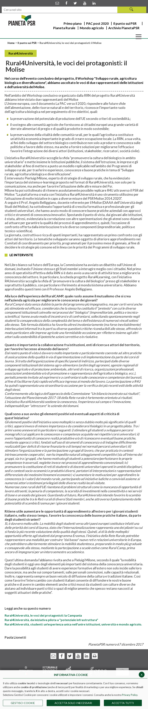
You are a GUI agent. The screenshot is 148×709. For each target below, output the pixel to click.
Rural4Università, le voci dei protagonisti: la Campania (43, 615)
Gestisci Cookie (23, 703)
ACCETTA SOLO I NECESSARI (73, 703)
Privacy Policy (129, 694)
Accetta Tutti (123, 703)
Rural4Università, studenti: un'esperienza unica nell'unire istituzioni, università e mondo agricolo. (73, 624)
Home (11, 42)
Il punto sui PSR (27, 42)
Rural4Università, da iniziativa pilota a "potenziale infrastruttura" (51, 620)
